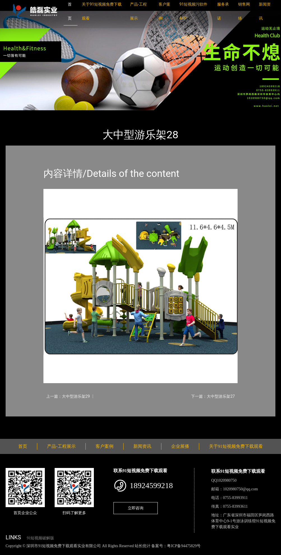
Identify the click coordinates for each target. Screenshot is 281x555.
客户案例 (104, 446)
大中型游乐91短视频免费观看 (86, 114)
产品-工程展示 (39, 114)
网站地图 (8, 551)
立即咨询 (135, 508)
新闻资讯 (142, 446)
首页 (15, 114)
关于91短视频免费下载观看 (236, 446)
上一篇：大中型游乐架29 (68, 396)
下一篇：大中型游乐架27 (213, 396)
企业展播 (180, 446)
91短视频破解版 (40, 538)
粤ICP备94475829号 (184, 546)
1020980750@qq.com (240, 489)
